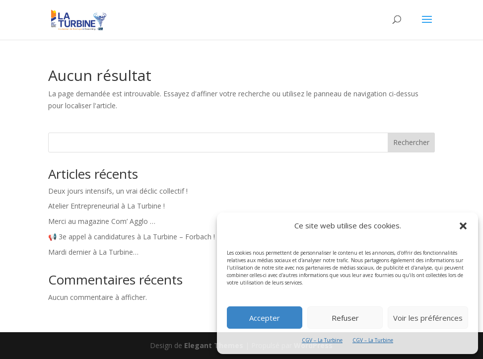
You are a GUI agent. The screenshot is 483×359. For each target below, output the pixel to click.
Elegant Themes (213, 345)
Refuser (345, 318)
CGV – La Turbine (322, 340)
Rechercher (411, 142)
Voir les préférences (428, 318)
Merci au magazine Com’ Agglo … (101, 221)
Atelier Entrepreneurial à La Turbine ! (106, 206)
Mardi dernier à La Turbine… (93, 252)
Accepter (264, 318)
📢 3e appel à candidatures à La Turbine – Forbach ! (131, 236)
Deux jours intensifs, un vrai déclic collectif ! (118, 191)
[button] (463, 226)
